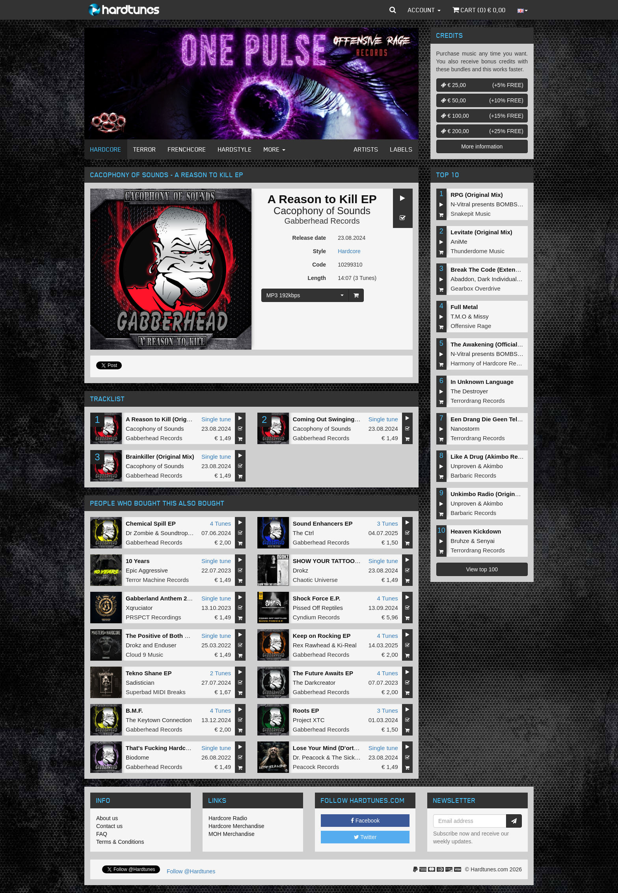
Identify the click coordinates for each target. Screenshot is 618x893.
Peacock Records (316, 766)
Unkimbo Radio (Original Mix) (491, 494)
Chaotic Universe (315, 579)
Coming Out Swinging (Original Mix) (343, 419)
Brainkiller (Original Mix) (160, 456)
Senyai (486, 540)
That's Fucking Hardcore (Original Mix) (180, 748)
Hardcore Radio (227, 818)
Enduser (165, 645)
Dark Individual (497, 279)
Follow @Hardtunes (191, 871)
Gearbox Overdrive (475, 288)
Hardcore (105, 149)
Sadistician (140, 682)
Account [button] (424, 10)
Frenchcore (187, 149)
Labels (401, 149)
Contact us (109, 826)
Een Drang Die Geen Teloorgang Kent (502, 419)
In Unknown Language (482, 381)
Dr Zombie (139, 533)
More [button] (274, 149)
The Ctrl (303, 533)
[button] (392, 10)
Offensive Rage (470, 325)
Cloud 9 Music (144, 654)
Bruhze (459, 540)
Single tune (216, 419)
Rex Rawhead (311, 645)
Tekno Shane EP (148, 673)
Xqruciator (139, 607)
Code (319, 264)
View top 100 (482, 569)
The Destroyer (469, 391)
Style (319, 251)
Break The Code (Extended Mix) (494, 269)
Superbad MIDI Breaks (156, 692)
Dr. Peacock (309, 757)
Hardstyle (235, 149)
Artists (366, 149)
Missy (481, 316)
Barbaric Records (473, 475)
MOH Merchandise (231, 834)
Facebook (365, 820)
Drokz (300, 570)
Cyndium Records (316, 617)
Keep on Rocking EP (322, 635)
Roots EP (306, 710)
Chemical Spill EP (151, 523)
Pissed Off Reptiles (318, 607)
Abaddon (462, 279)
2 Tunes (220, 673)
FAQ (101, 834)
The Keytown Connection (159, 720)
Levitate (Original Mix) (481, 232)
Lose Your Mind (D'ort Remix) (334, 748)
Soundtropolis (178, 533)
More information (482, 146)
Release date (309, 238)
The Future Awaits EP (323, 673)
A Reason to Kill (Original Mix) (168, 419)
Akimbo (493, 466)
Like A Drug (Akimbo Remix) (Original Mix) (509, 456)
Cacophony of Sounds (322, 210)
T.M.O (458, 316)
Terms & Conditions (120, 842)
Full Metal (464, 307)
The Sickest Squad (357, 757)
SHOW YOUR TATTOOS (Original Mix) (345, 561)
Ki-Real (346, 645)
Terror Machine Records (157, 579)
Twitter (365, 837)
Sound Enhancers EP (323, 523)
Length (316, 278)
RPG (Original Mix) (476, 194)
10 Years (138, 561)
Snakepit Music (470, 213)
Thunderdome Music (477, 251)
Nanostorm (464, 428)
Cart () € (479, 10)
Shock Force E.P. (317, 598)
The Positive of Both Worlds (165, 635)
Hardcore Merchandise (236, 826)
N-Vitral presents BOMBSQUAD (492, 204)
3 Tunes (387, 523)
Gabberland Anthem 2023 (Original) (175, 598)
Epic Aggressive (147, 570)
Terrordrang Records (477, 400)
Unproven (463, 466)
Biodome (137, 757)
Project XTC (309, 720)
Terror (144, 149)
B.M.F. (134, 710)
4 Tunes (220, 523)
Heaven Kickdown (475, 531)
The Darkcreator (314, 682)
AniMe (458, 241)
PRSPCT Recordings (153, 617)
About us (107, 818)
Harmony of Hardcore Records (490, 363)
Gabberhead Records (322, 221)
